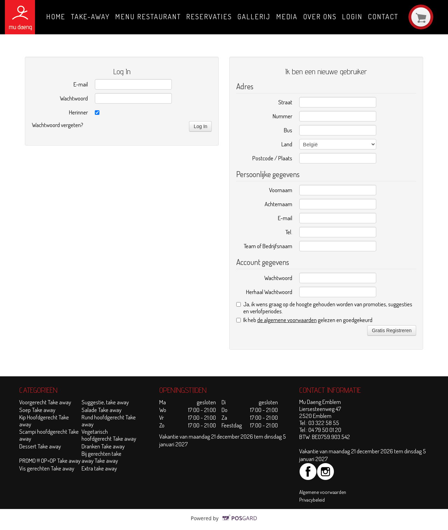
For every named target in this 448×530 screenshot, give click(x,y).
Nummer (282, 116)
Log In (200, 126)
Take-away (90, 16)
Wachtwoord (74, 98)
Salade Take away (101, 409)
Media (287, 16)
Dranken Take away (103, 446)
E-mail (81, 84)
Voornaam (280, 190)
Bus (288, 130)
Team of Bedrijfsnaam (268, 246)
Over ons (320, 16)
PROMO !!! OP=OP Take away (49, 460)
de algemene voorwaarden (287, 319)
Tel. (288, 232)
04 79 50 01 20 (324, 429)
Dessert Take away (40, 446)
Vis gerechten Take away (46, 468)
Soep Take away (37, 409)
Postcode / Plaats (272, 158)
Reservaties (209, 16)
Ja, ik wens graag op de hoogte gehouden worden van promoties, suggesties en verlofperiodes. (324, 308)
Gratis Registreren (392, 330)
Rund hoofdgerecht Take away (109, 420)
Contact (383, 16)
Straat (285, 102)
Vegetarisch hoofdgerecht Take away (109, 435)
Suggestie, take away (105, 402)
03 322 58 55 (323, 422)
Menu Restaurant (148, 16)
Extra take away (100, 468)
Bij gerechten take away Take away (101, 457)
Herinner (78, 112)
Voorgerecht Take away (45, 402)
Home (56, 16)
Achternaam (278, 204)
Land (286, 144)
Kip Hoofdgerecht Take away (44, 420)
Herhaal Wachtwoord (269, 291)
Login (352, 16)
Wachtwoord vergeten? (57, 124)
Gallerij (254, 16)
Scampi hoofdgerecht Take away (49, 435)
